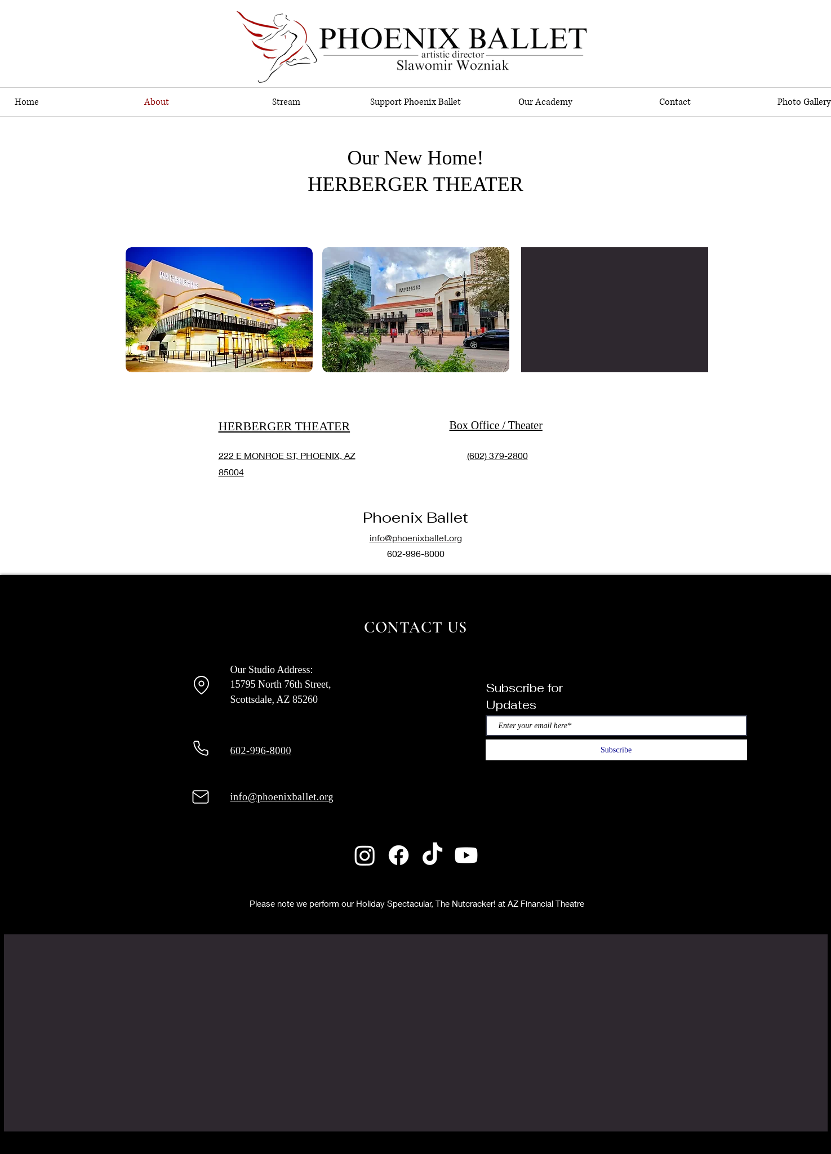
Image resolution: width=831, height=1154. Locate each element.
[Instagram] (365, 855)
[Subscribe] (616, 749)
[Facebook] (398, 855)
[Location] (201, 685)
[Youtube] (466, 855)
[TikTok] (432, 855)
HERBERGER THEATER (284, 426)
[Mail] (200, 797)
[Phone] (201, 748)
